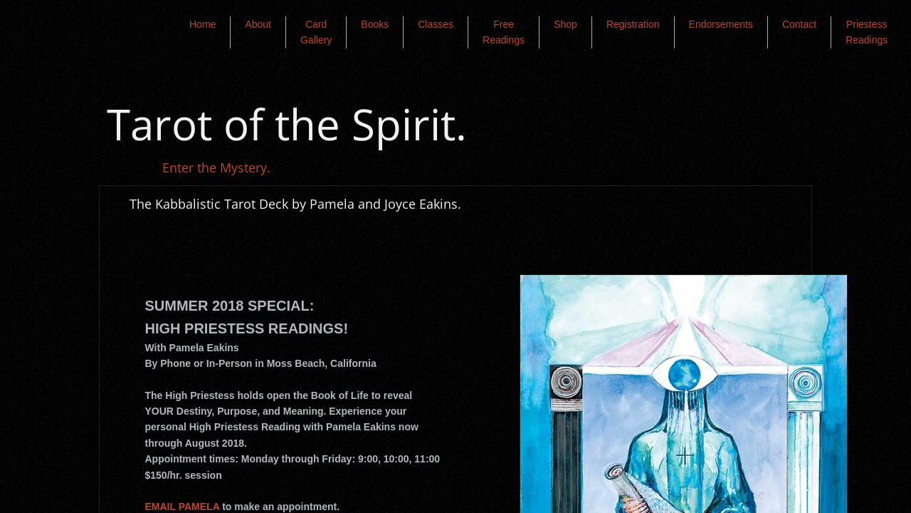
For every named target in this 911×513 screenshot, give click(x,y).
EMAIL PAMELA (182, 506)
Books (375, 24)
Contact (799, 24)
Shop (565, 24)
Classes (435, 24)
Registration (633, 24)
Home (202, 24)
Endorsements (721, 24)
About (258, 24)
